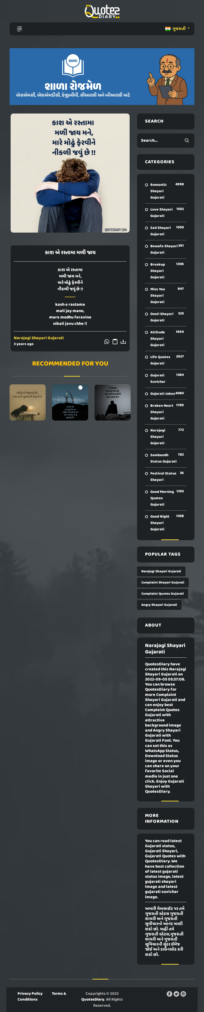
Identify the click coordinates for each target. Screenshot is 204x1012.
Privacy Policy (30, 993)
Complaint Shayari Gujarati (162, 582)
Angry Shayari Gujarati (159, 605)
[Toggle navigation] (19, 28)
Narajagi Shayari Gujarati (39, 338)
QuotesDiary (92, 999)
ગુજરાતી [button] (175, 29)
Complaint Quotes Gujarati (162, 594)
